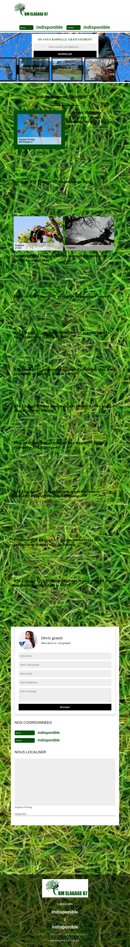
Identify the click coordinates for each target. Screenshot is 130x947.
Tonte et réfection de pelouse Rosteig (61, 853)
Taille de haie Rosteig (26, 864)
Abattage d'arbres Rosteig (29, 859)
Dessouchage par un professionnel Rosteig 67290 (96, 850)
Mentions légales (65, 940)
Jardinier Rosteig (23, 845)
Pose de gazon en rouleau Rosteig (64, 862)
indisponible (49, 27)
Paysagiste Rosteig (25, 855)
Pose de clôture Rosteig (28, 850)
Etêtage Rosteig (58, 845)
